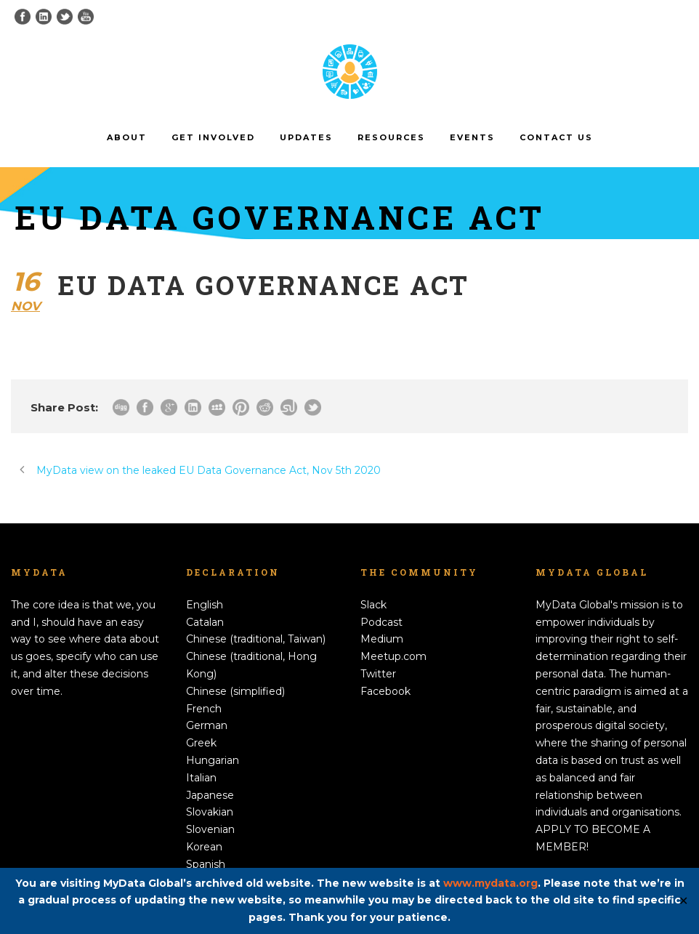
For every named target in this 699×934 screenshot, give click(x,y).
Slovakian (209, 811)
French (204, 708)
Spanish (205, 864)
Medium (381, 638)
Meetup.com (393, 656)
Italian (201, 777)
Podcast (381, 622)
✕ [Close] (683, 901)
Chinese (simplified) (235, 691)
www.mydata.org (490, 883)
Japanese (210, 795)
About (127, 137)
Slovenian (210, 829)
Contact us (556, 137)
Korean (204, 846)
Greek (201, 742)
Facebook (385, 691)
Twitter (378, 673)
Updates (306, 137)
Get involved (213, 137)
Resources (391, 137)
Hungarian (212, 760)
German (206, 725)
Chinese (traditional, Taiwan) (256, 638)
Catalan (205, 622)
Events (472, 137)
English (204, 604)
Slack (373, 604)
